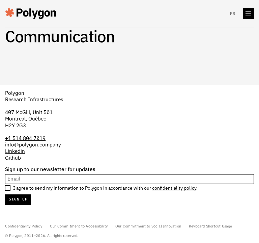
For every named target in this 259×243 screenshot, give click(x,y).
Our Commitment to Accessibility (79, 226)
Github (13, 158)
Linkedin (15, 151)
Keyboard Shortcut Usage (210, 226)
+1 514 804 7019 (25, 138)
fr (232, 14)
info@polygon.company (33, 144)
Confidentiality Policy (23, 226)
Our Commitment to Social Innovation (148, 226)
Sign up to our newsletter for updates (50, 169)
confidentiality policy (174, 188)
